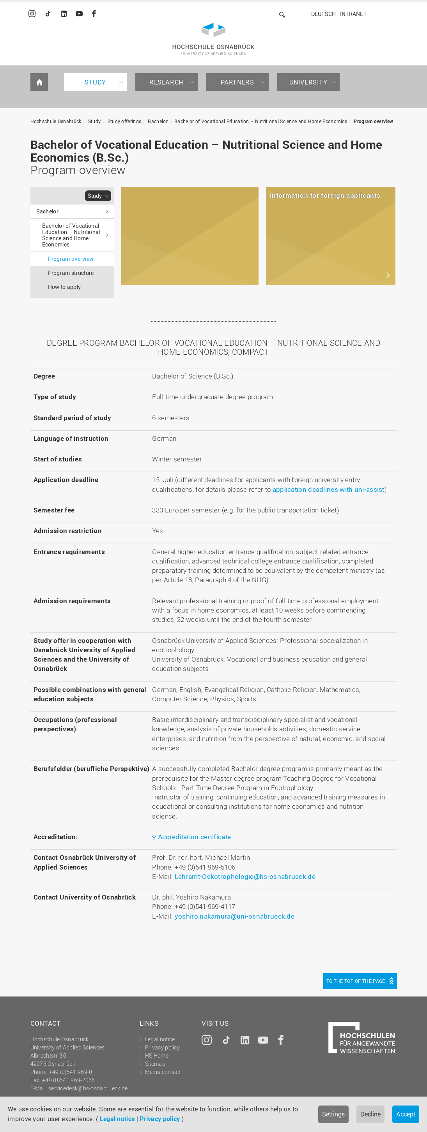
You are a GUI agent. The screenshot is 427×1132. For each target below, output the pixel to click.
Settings (333, 1114)
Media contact (163, 1072)
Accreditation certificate (194, 836)
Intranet (353, 14)
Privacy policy (160, 1118)
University (308, 82)
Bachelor (157, 121)
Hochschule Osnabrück (56, 121)
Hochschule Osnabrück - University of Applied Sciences (213, 39)
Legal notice (117, 1118)
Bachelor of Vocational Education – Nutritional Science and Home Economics (260, 121)
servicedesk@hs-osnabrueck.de (88, 1088)
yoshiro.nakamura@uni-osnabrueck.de (234, 916)
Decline (370, 1114)
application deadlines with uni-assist (328, 489)
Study (95, 82)
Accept (405, 1114)
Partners (237, 82)
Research (166, 82)
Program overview (373, 121)
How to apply (64, 286)
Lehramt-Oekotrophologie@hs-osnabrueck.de (245, 876)
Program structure (71, 272)
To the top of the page (355, 981)
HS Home (156, 1055)
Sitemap (155, 1063)
